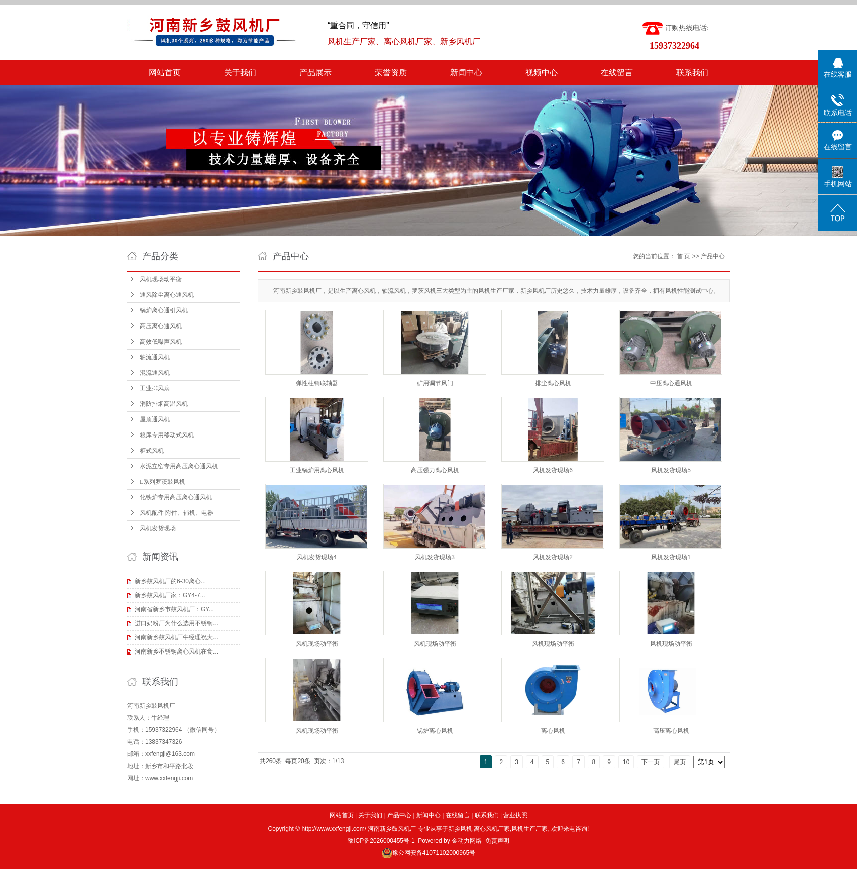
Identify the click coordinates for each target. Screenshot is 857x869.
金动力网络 (467, 840)
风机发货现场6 (553, 470)
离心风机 (553, 730)
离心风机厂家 (492, 828)
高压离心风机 (671, 730)
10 (626, 762)
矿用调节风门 (435, 383)
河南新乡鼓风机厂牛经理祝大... (176, 637)
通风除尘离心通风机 (167, 294)
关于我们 (240, 72)
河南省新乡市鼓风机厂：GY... (174, 609)
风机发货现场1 (671, 557)
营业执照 (515, 815)
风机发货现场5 (671, 470)
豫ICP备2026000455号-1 (381, 840)
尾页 (680, 762)
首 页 (683, 256)
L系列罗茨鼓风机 (162, 481)
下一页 (650, 762)
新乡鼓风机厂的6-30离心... (170, 581)
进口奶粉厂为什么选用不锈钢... (176, 623)
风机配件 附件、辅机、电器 (176, 512)
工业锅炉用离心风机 (317, 470)
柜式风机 (152, 450)
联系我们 (692, 72)
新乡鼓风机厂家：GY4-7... (170, 595)
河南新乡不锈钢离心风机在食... (176, 651)
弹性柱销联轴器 (317, 383)
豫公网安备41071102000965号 (433, 852)
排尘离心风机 (553, 383)
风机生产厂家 (529, 828)
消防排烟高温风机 (164, 403)
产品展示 (315, 72)
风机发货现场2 (553, 557)
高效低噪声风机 (161, 341)
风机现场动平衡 (161, 279)
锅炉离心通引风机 (164, 310)
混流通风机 (155, 372)
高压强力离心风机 (435, 470)
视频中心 (541, 72)
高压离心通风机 (161, 326)
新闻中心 (466, 72)
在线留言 (617, 72)
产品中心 (713, 256)
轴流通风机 (155, 357)
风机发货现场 (158, 528)
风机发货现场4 (317, 557)
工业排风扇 (155, 388)
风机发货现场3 (435, 557)
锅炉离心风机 (435, 730)
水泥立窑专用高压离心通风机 (179, 466)
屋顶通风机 (155, 419)
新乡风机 (460, 828)
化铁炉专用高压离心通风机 (176, 497)
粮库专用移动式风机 (167, 435)
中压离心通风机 (671, 383)
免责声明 (497, 840)
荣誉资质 (391, 72)
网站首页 (165, 72)
